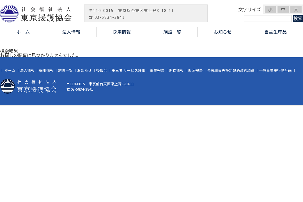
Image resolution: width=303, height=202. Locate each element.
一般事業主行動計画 (275, 70)
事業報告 (157, 70)
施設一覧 (172, 31)
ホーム (23, 31)
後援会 (101, 70)
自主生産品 (275, 31)
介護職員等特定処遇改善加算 (230, 70)
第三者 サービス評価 (128, 70)
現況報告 (195, 70)
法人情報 (71, 31)
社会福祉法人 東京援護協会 (39, 13)
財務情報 (176, 70)
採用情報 (122, 31)
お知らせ (223, 31)
